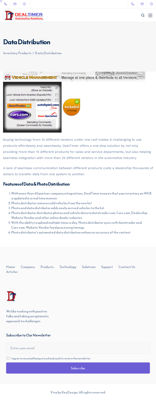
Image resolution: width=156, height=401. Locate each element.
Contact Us (126, 266)
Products (47, 266)
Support (107, 266)
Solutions (89, 266)
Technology (68, 266)
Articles (12, 271)
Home (10, 266)
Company (28, 266)
